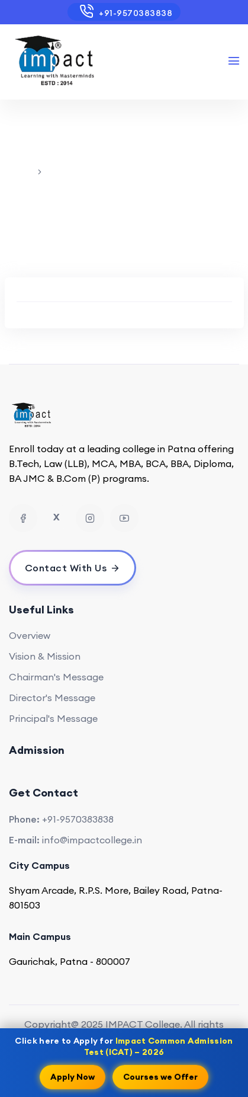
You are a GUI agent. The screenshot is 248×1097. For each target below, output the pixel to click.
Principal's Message (53, 718)
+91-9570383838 (124, 11)
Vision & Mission (44, 656)
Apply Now (72, 1075)
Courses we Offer (160, 1075)
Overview (29, 635)
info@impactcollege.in (92, 840)
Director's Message (52, 697)
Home (21, 171)
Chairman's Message (56, 677)
